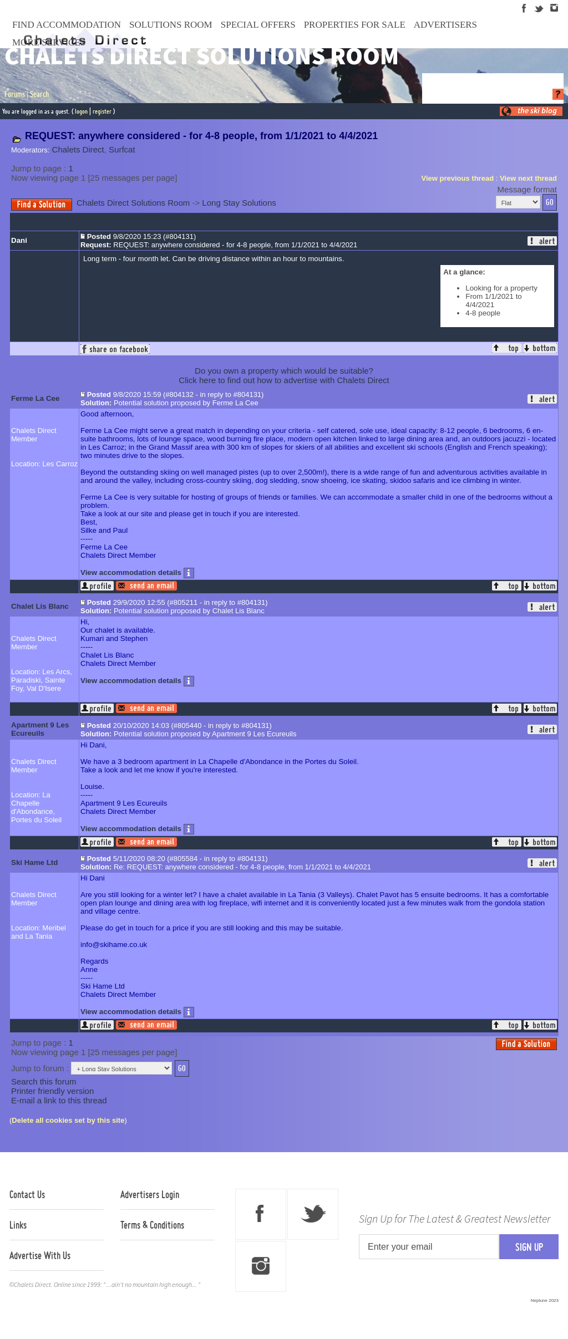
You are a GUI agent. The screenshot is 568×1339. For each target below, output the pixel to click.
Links (18, 1225)
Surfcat (122, 149)
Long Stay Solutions (239, 202)
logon (81, 111)
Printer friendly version (52, 1091)
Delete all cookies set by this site (68, 1120)
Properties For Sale (354, 24)
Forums (14, 94)
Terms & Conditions (152, 1225)
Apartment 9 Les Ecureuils (40, 729)
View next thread (528, 178)
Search (39, 94)
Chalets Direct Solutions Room (133, 202)
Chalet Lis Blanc (40, 606)
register (102, 111)
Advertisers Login (149, 1194)
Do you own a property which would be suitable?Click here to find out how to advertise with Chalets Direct (284, 375)
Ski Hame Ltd (34, 862)
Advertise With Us (39, 1255)
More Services (48, 42)
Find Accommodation (66, 24)
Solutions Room (170, 24)
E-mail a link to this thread (59, 1100)
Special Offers (258, 24)
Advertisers (445, 24)
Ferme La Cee (35, 398)
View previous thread (458, 178)
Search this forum (44, 1081)
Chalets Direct (78, 149)
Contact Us (27, 1194)
